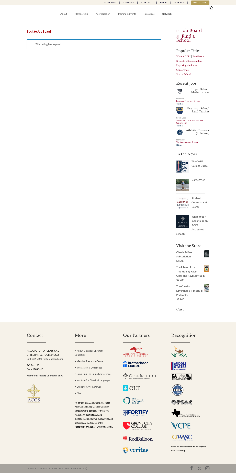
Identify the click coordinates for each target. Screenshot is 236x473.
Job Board (189, 30)
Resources (149, 14)
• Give (78, 393)
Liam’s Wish (198, 179)
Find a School (185, 38)
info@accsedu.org (53, 358)
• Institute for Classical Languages (92, 380)
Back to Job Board (39, 31)
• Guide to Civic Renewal (88, 386)
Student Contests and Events (199, 202)
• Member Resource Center (89, 361)
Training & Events (127, 14)
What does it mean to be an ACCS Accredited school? (192, 225)
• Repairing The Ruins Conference (92, 373)
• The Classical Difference (88, 367)
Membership (81, 14)
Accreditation (103, 14)
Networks (167, 14)
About (63, 14)
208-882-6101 (34, 358)
